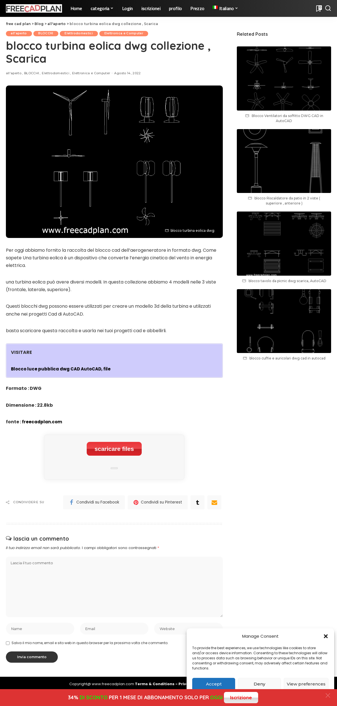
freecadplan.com (43, 422)
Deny (259, 684)
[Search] (328, 8)
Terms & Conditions (155, 683)
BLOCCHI (47, 33)
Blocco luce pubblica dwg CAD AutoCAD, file (63, 369)
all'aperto (20, 33)
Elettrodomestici (82, 33)
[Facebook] (94, 500)
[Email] (214, 500)
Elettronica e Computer (129, 33)
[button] (326, 636)
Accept (214, 684)
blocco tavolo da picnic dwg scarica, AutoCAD (287, 281)
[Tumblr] (198, 500)
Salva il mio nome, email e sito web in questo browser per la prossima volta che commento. (90, 642)
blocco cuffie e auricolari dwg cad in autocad (287, 358)
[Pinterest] (158, 500)
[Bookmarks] (318, 8)
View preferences (306, 684)
